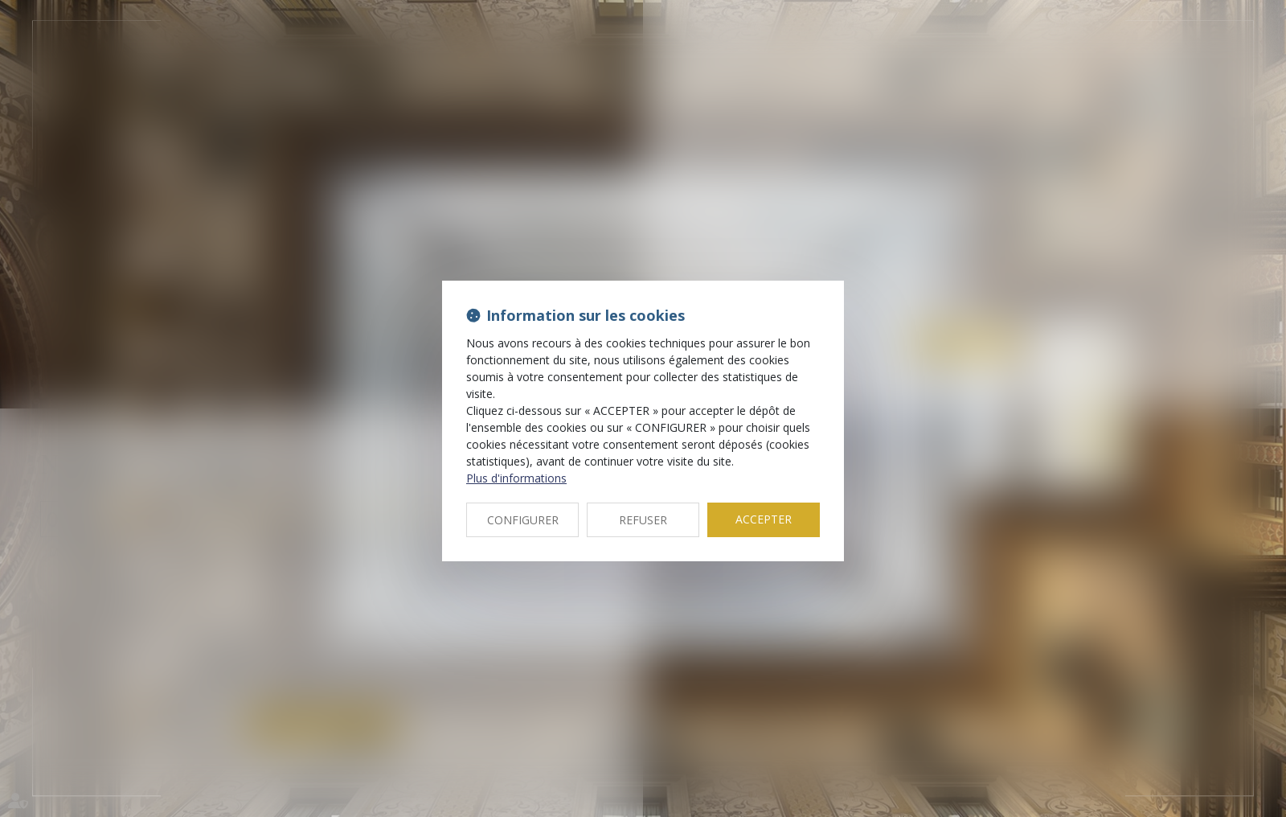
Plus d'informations (516, 478)
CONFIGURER (523, 520)
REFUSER (643, 520)
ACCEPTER (763, 519)
